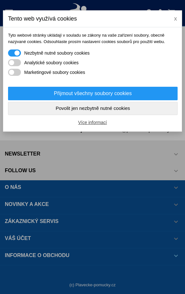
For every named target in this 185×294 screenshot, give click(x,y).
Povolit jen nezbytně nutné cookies (93, 108)
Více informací (92, 122)
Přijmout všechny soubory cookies (93, 93)
